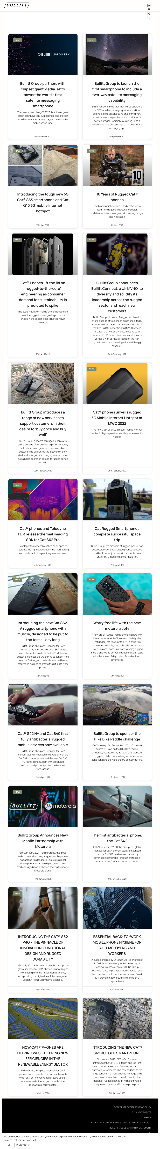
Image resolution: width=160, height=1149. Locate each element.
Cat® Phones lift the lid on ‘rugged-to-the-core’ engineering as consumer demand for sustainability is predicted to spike (43, 294)
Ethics (147, 1117)
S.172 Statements (141, 1112)
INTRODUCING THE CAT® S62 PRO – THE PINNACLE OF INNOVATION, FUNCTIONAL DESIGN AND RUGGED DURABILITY (43, 948)
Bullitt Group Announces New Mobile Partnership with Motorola (43, 841)
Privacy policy (23, 1144)
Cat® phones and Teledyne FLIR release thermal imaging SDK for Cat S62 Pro (43, 534)
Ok (9, 1144)
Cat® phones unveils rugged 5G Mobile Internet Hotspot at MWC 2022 (117, 418)
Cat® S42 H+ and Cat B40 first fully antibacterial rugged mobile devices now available (43, 739)
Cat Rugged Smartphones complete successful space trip (117, 534)
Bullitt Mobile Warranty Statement (130, 1127)
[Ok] (155, 1141)
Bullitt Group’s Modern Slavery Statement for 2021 (121, 1122)
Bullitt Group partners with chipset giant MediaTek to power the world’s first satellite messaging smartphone (43, 94)
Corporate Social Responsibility (132, 1107)
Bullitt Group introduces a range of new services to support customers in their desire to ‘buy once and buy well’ (42, 423)
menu (149, 6)
